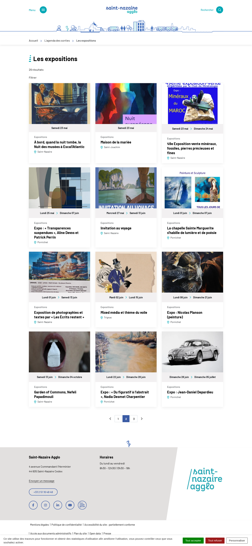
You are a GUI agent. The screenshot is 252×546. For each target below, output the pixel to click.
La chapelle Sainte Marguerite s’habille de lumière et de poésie (191, 230)
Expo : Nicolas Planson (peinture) (184, 314)
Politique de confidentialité (66, 524)
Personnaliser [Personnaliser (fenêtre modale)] (237, 540)
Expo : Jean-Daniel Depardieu (190, 392)
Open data (95, 533)
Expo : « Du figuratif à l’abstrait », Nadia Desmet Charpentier (125, 394)
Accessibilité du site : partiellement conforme (109, 524)
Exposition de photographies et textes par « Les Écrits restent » (59, 314)
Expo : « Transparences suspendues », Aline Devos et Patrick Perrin (56, 232)
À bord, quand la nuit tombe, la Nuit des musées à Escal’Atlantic (59, 144)
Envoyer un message (41, 480)
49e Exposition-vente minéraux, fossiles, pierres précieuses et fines (192, 148)
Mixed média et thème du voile (124, 312)
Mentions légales (39, 524)
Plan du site (80, 533)
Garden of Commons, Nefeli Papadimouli (55, 394)
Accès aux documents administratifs (50, 533)
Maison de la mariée (116, 142)
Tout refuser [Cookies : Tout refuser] (215, 540)
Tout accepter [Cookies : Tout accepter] (193, 540)
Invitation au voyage (116, 228)
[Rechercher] (212, 9)
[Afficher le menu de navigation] (38, 9)
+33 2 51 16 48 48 (43, 492)
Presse (107, 533)
